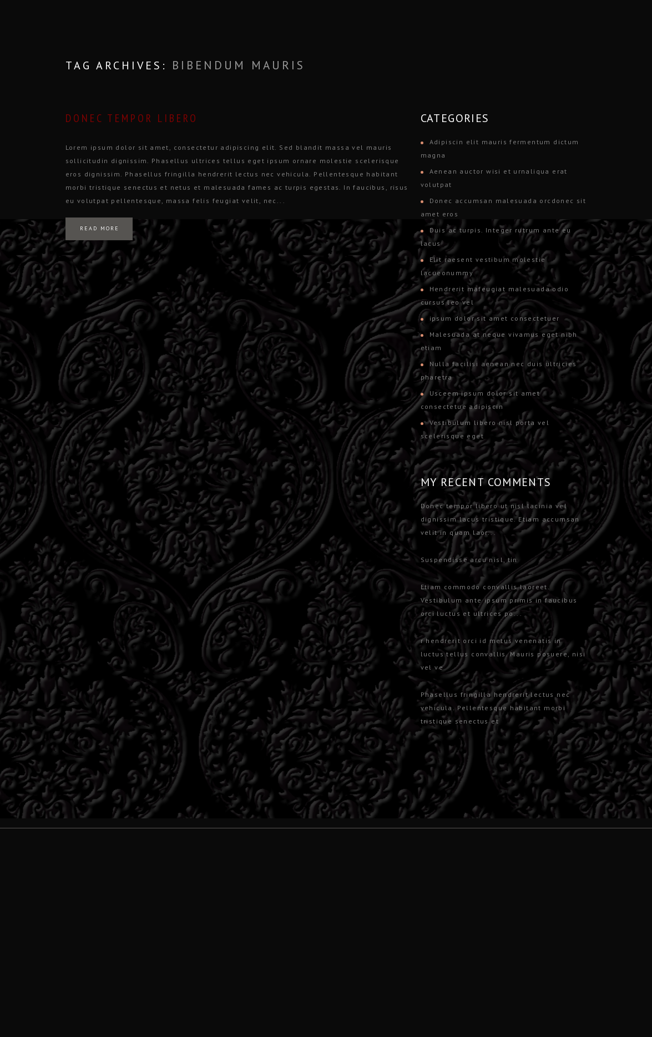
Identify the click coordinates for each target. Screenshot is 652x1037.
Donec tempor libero (131, 118)
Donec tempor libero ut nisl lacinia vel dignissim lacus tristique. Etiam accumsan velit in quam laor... (500, 519)
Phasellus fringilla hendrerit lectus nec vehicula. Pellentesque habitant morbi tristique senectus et (495, 707)
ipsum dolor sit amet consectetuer (494, 318)
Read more (99, 228)
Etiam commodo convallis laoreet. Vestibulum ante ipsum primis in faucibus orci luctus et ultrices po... (499, 600)
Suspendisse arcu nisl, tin (469, 559)
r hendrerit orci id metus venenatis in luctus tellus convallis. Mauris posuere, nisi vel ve (503, 653)
